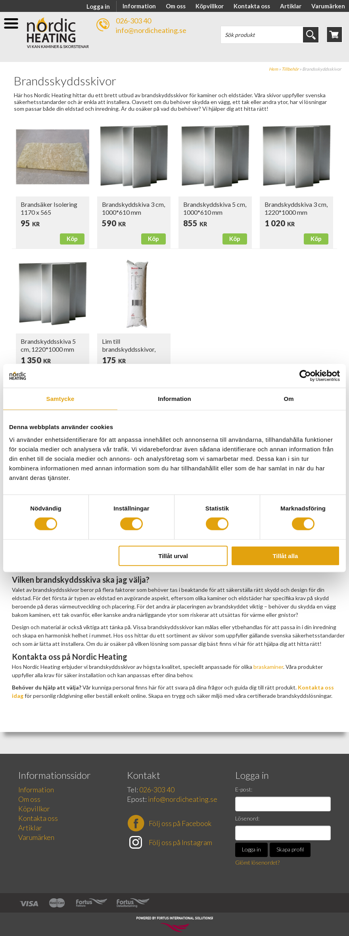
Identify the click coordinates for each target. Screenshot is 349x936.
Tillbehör (290, 68)
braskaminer (268, 666)
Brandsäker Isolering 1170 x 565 (49, 208)
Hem (273, 68)
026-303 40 (133, 20)
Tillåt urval (173, 555)
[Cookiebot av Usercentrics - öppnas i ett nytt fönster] (305, 376)
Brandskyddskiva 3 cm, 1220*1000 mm (296, 208)
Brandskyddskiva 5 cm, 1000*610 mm (214, 208)
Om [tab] (288, 398)
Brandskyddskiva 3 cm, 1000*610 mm (133, 208)
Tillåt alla (285, 555)
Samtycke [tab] (60, 398)
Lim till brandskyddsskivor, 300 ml (128, 349)
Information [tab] (174, 398)
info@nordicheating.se (151, 30)
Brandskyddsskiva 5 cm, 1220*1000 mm (48, 345)
